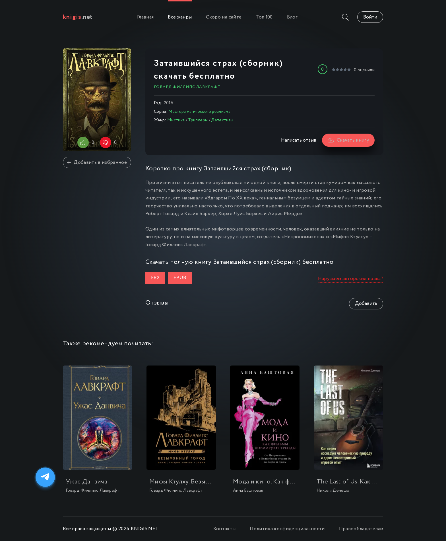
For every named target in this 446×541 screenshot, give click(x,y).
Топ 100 (264, 17)
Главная (145, 17)
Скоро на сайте (223, 17)
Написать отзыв (298, 140)
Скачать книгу (348, 140)
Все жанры (180, 17)
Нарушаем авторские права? (350, 278)
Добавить (366, 303)
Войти (370, 17)
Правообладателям (361, 528)
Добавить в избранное (97, 162)
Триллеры (198, 120)
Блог (292, 17)
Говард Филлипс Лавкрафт (187, 87)
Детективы (222, 120)
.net (78, 17)
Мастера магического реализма (199, 112)
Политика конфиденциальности (287, 528)
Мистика (176, 120)
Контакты (224, 528)
